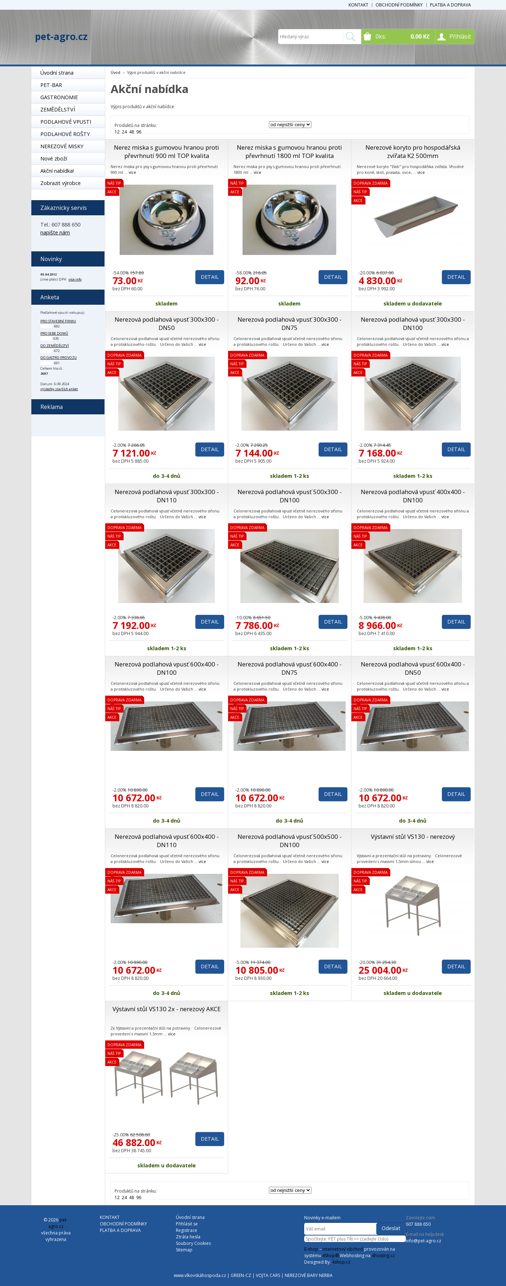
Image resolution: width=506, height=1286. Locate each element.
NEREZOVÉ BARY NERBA (309, 1275)
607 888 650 (418, 1224)
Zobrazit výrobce (60, 183)
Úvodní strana (57, 72)
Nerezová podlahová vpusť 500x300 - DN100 (290, 496)
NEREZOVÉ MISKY (61, 146)
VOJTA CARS (268, 1275)
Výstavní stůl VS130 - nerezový (413, 836)
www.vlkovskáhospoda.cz (200, 1275)
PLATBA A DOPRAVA (450, 5)
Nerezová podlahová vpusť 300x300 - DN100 (413, 323)
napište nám (55, 232)
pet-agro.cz (61, 36)
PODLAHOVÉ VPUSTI (65, 121)
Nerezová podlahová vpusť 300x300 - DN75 (290, 323)
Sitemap (184, 1250)
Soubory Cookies (193, 1243)
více (132, 172)
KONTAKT (358, 5)
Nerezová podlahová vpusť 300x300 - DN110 (167, 496)
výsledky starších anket (59, 389)
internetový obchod (343, 1249)
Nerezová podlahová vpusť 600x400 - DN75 (290, 668)
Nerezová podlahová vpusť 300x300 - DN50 (167, 323)
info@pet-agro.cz (423, 1241)
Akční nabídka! (57, 170)
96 (138, 132)
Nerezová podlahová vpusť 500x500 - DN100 (290, 840)
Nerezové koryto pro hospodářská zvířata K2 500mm (412, 151)
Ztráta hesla (188, 1237)
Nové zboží (53, 158)
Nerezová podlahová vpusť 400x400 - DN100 (413, 496)
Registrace (186, 1230)
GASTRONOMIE (59, 97)
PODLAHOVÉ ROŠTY (65, 134)
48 (131, 132)
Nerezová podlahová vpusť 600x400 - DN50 (413, 668)
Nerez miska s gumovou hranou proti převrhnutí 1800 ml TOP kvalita (289, 151)
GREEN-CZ (241, 1275)
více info (74, 279)
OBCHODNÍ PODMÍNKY (399, 5)
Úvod (115, 72)
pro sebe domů (54, 333)
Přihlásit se (187, 1224)
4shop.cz (341, 1262)
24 (124, 132)
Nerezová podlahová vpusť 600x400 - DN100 (167, 668)
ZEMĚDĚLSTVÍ (57, 109)
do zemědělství (54, 345)
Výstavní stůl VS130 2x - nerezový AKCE (166, 1009)
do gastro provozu (58, 357)
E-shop (311, 1249)
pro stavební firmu (58, 321)
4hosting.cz (383, 1255)
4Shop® (330, 1255)
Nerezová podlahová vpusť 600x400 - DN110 (167, 840)
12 (117, 132)
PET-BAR (51, 85)
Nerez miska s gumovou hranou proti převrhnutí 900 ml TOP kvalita (166, 151)
